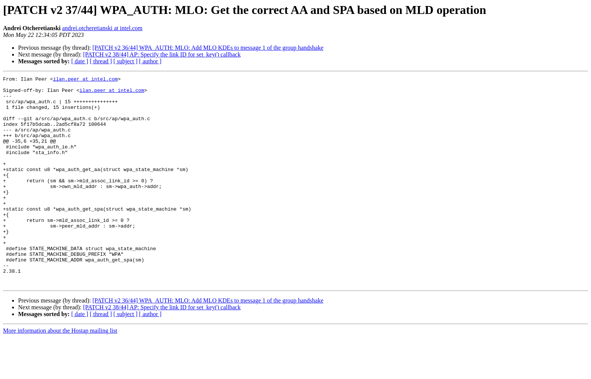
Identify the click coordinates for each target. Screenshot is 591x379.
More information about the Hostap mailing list (60, 372)
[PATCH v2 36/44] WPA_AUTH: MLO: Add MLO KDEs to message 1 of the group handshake (207, 47)
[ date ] (79, 61)
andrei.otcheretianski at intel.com (102, 28)
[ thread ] (101, 61)
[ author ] (150, 61)
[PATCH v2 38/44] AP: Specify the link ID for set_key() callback (161, 54)
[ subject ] (125, 61)
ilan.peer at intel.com (85, 79)
